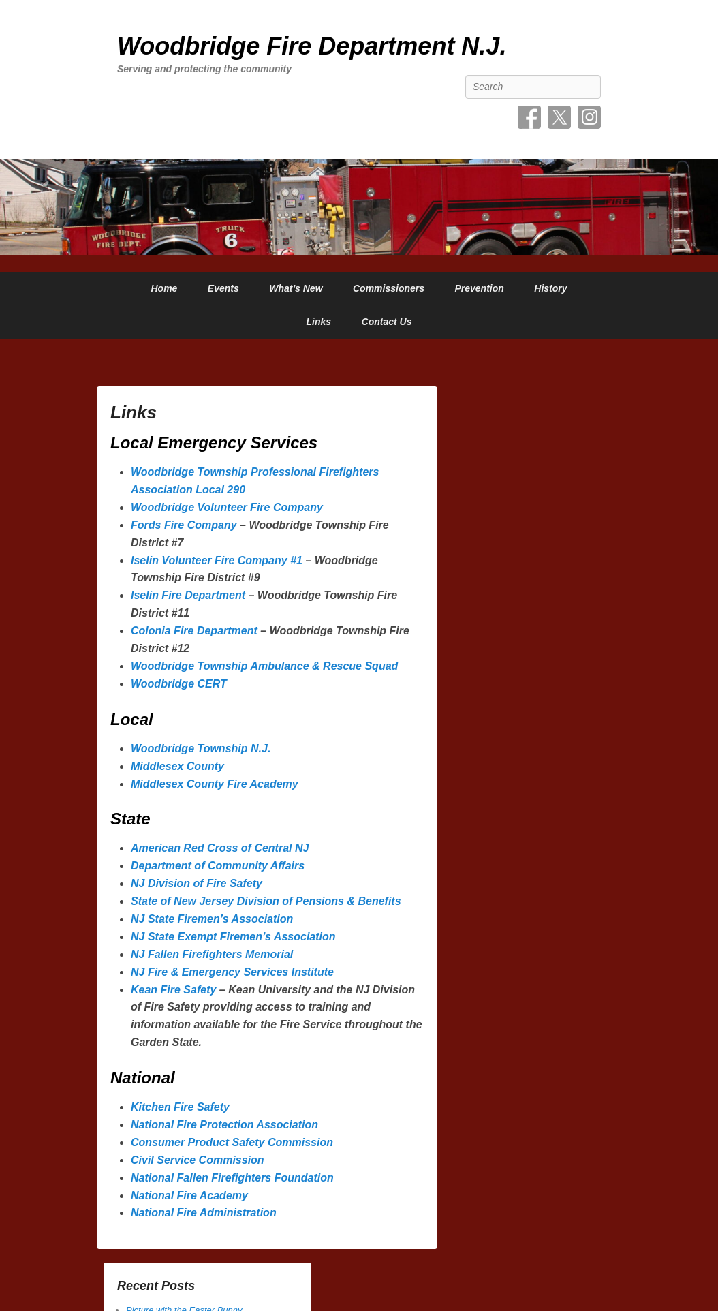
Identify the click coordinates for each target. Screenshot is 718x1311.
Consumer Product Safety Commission (232, 1142)
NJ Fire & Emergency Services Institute (232, 972)
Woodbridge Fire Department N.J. (311, 46)
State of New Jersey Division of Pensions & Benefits (266, 901)
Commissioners (388, 288)
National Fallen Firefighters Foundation (232, 1178)
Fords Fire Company (185, 525)
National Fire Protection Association (224, 1124)
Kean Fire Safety (173, 990)
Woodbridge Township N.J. (200, 748)
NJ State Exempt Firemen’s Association (233, 936)
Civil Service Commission (197, 1160)
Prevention (478, 288)
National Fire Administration (204, 1212)
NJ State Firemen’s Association (212, 919)
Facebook (529, 117)
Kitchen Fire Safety (180, 1107)
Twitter (559, 117)
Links (319, 321)
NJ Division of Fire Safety (198, 883)
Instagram (589, 117)
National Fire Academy (189, 1195)
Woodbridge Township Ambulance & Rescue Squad (264, 666)
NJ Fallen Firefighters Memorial (213, 954)
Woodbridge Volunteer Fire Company (227, 507)
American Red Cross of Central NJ (221, 848)
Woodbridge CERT (179, 684)
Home (164, 288)
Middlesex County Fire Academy (214, 784)
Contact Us (387, 321)
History (550, 288)
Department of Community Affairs (218, 866)
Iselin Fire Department (190, 595)
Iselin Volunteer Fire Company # (213, 560)
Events (223, 288)
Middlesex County (177, 766)
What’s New (295, 288)
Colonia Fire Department (195, 630)
